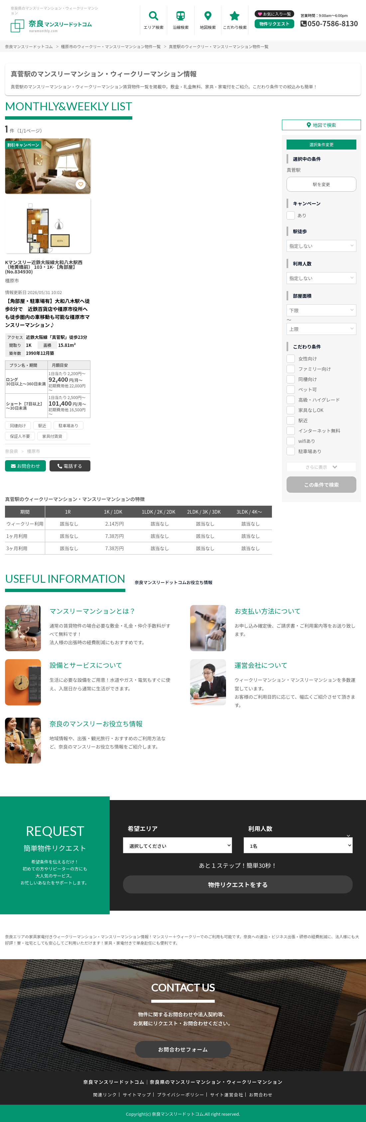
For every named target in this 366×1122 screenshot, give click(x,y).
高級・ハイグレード (319, 399)
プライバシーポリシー (180, 1093)
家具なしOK (310, 410)
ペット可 (307, 389)
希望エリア (143, 828)
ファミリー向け (314, 368)
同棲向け (307, 379)
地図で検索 (324, 125)
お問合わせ (28, 465)
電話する (72, 465)
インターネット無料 (319, 430)
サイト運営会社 (226, 1093)
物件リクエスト (274, 24)
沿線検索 (181, 27)
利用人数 (260, 828)
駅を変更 (321, 184)
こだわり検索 (235, 27)
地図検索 (208, 27)
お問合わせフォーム (183, 1049)
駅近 (302, 420)
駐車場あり (309, 451)
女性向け (307, 358)
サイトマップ (137, 1093)
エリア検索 (154, 27)
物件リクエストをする (238, 884)
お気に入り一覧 (277, 14)
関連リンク (105, 1093)
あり (301, 215)
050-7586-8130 (332, 23)
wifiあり (306, 441)
